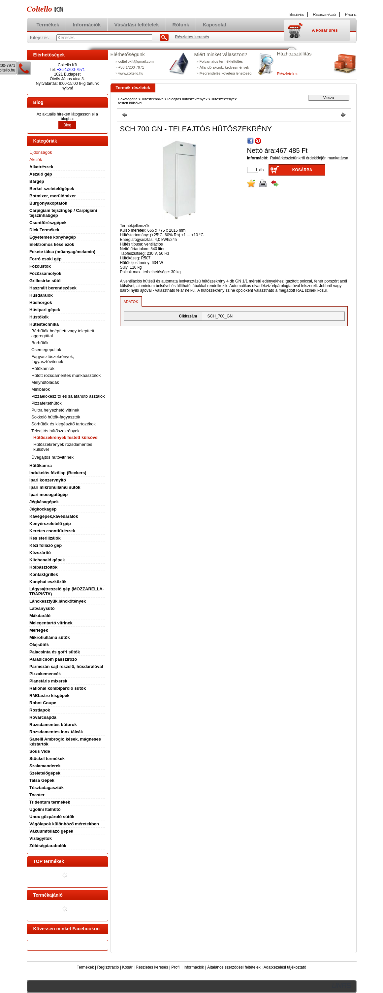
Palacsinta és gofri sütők (54, 651)
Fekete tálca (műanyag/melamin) (62, 251)
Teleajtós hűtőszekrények (187, 99)
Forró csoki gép (45, 258)
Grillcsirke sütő (45, 280)
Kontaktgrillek (43, 574)
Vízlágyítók (40, 838)
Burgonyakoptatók (48, 203)
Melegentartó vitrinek (51, 622)
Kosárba (302, 170)
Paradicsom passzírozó (53, 659)
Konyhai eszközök (48, 581)
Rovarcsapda (42, 717)
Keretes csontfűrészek (52, 530)
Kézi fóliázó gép (45, 545)
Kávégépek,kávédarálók (53, 516)
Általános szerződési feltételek (233, 967)
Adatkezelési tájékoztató (285, 967)
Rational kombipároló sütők (57, 688)
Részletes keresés (152, 967)
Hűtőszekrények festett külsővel (66, 437)
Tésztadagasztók (46, 787)
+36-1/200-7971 (71, 69)
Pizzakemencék (45, 673)
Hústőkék (39, 316)
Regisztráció (108, 967)
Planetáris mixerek (48, 681)
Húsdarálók (41, 295)
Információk (193, 967)
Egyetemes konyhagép (52, 237)
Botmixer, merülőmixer (52, 195)
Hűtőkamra (40, 465)
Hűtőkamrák (42, 368)
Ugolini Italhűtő (45, 809)
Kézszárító (40, 552)
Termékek (85, 967)
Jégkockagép (42, 509)
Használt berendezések (53, 287)
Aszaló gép (40, 174)
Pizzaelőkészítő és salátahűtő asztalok (68, 396)
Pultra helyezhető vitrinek (55, 410)
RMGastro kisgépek (49, 695)
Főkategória (128, 99)
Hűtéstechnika (152, 99)
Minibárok (40, 389)
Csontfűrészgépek (48, 222)
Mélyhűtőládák (45, 382)
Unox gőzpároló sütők (52, 816)
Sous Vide (39, 751)
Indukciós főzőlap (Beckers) (57, 472)
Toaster (37, 794)
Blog (67, 125)
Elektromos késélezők (51, 244)
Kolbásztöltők (43, 567)
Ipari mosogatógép (48, 494)
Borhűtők (39, 342)
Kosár (127, 967)
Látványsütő (42, 608)
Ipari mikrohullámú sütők (54, 487)
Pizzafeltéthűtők (46, 403)
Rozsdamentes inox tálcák (56, 731)
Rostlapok (39, 710)
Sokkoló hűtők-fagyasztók (55, 416)
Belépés (296, 14)
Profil (175, 967)
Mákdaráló (39, 615)
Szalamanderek (45, 765)
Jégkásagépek (44, 501)
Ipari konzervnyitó (47, 480)
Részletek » (287, 74)
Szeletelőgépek (44, 773)
